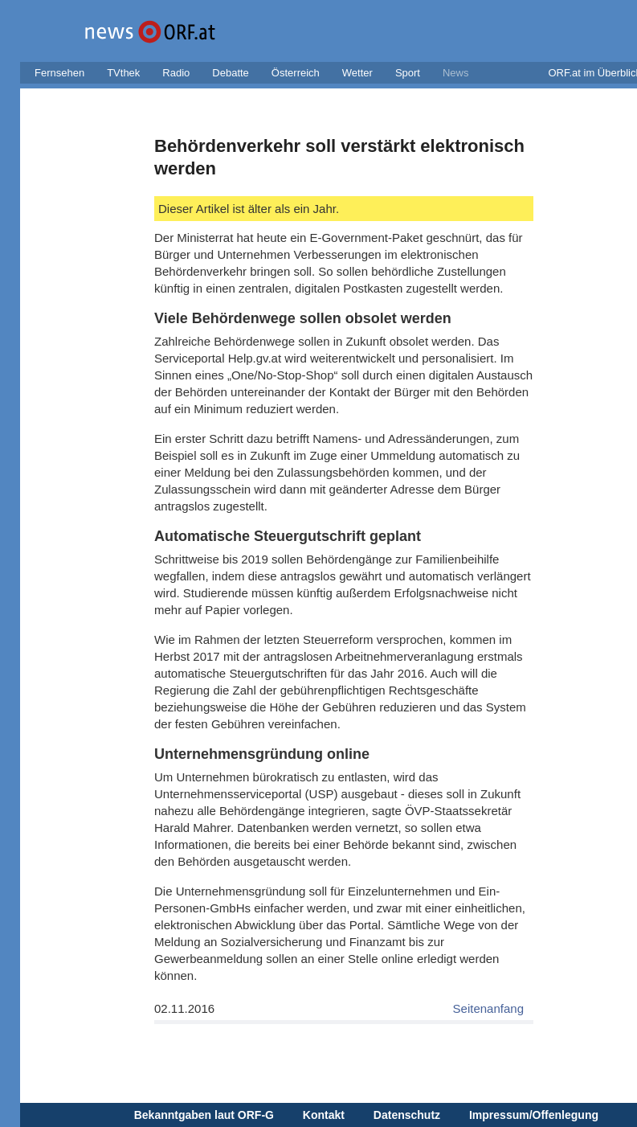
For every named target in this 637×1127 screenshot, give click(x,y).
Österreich (296, 73)
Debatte (230, 73)
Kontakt (324, 1115)
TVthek (123, 73)
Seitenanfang (488, 1008)
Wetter (357, 73)
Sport (407, 73)
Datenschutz (407, 1115)
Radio (176, 73)
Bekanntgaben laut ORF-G (204, 1115)
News (456, 73)
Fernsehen (59, 73)
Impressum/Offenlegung (533, 1115)
